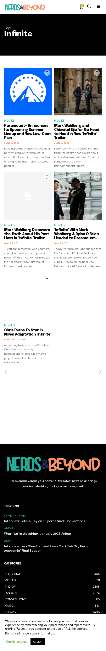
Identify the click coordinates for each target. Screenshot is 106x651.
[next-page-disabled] (98, 372)
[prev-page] (7, 372)
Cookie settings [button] (16, 642)
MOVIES (9, 120)
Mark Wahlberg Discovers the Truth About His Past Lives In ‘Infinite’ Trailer (27, 234)
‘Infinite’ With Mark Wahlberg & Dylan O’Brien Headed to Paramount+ (76, 234)
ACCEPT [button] (38, 641)
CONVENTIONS (15, 516)
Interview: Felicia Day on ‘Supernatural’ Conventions (44, 521)
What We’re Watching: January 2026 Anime (37, 534)
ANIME (8, 528)
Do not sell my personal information (29, 633)
